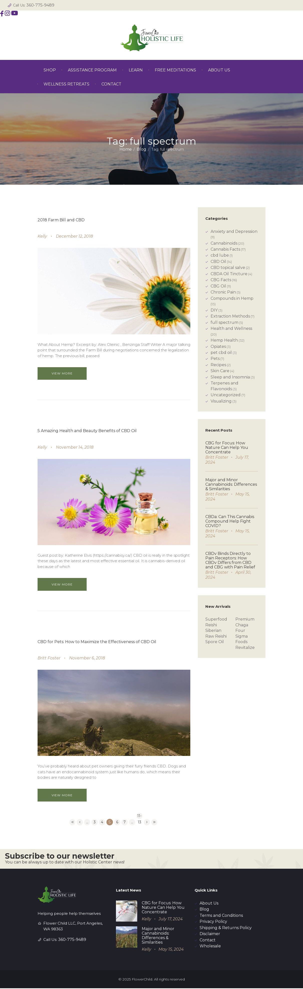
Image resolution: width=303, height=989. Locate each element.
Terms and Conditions (221, 916)
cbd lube (220, 255)
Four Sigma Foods (241, 636)
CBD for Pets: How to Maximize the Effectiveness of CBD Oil (97, 641)
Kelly (42, 236)
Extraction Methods (230, 316)
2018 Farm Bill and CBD (61, 220)
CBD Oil (218, 261)
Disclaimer (210, 934)
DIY (214, 310)
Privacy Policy (213, 922)
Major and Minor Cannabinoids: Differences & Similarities (231, 484)
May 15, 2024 (171, 950)
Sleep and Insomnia (230, 377)
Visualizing (221, 401)
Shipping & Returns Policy (226, 928)
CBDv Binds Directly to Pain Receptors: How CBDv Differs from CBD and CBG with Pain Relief (230, 560)
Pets (215, 358)
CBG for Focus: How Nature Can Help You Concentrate (226, 447)
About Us (209, 904)
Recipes (218, 364)
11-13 (140, 816)
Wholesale (210, 946)
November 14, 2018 (74, 447)
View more (66, 373)
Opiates (218, 346)
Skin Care (220, 370)
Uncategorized (226, 394)
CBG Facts (221, 279)
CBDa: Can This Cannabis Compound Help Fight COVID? (229, 521)
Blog (141, 149)
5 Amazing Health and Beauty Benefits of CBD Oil (87, 430)
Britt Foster (49, 658)
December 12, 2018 (74, 236)
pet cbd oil (221, 352)
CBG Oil (218, 286)
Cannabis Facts (225, 249)
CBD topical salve (228, 267)
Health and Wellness (231, 328)
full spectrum (224, 322)
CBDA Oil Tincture (229, 273)
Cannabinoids (224, 243)
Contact (208, 940)
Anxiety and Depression (234, 231)
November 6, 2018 (87, 658)
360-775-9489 (40, 5)
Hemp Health (224, 340)
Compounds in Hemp (232, 298)
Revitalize (245, 647)
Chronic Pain (223, 292)
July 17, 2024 (171, 919)
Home (125, 149)
